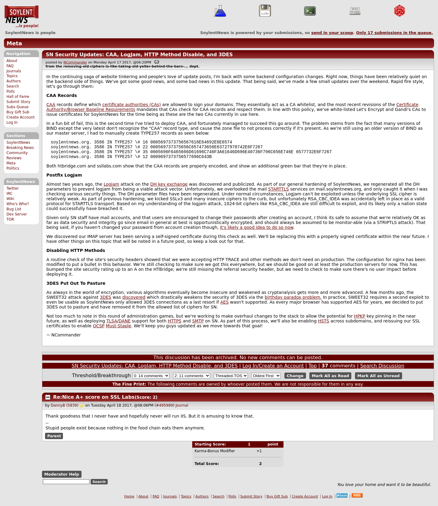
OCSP (98, 329)
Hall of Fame (17, 97)
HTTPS (175, 324)
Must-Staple (118, 329)
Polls (10, 91)
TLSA (111, 324)
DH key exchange (169, 187)
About (11, 61)
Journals (13, 71)
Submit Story (18, 102)
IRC (9, 193)
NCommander (75, 62)
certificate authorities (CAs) (131, 104)
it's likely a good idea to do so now (256, 231)
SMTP (198, 324)
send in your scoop (332, 32)
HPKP (359, 319)
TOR (10, 219)
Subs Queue (17, 107)
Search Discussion (382, 369)
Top (312, 369)
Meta (14, 43)
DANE (124, 324)
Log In (12, 122)
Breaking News (20, 148)
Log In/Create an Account (273, 369)
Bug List (13, 209)
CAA (51, 104)
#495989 (164, 409)
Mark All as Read (330, 379)
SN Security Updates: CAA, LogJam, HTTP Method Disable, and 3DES (139, 54)
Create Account (20, 117)
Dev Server (16, 214)
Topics (12, 76)
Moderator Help (61, 478)
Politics (12, 168)
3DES (105, 300)
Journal (182, 409)
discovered (133, 300)
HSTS (323, 324)
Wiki (10, 199)
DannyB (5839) (64, 409)
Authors (13, 81)
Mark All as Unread (378, 379)
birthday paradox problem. (293, 300)
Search (12, 86)
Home (129, 500)
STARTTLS (278, 192)
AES (224, 305)
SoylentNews (21, 17)
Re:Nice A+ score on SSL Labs (94, 401)
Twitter (12, 188)
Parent (54, 439)
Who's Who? (17, 204)
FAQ (9, 66)
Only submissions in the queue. (394, 32)
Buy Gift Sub (17, 112)
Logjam (111, 187)
